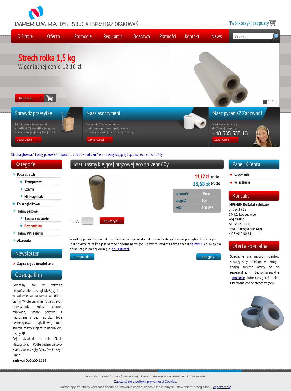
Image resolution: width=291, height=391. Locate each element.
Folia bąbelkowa (28, 203)
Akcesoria (24, 240)
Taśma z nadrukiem (37, 218)
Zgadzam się (222, 387)
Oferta (53, 36)
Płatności (167, 36)
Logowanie (241, 174)
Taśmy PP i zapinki (30, 233)
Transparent (33, 181)
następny (208, 256)
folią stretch (121, 248)
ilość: (74, 221)
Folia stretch (26, 174)
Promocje (83, 36)
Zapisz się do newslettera (35, 263)
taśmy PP (196, 243)
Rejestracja (242, 182)
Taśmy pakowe (27, 211)
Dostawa (141, 36)
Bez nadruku (33, 225)
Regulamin (113, 36)
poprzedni (83, 256)
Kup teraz (26, 98)
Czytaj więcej (25, 139)
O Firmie (25, 36)
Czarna (29, 189)
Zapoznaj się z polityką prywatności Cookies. (145, 381)
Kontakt (192, 36)
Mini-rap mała (33, 196)
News (217, 36)
